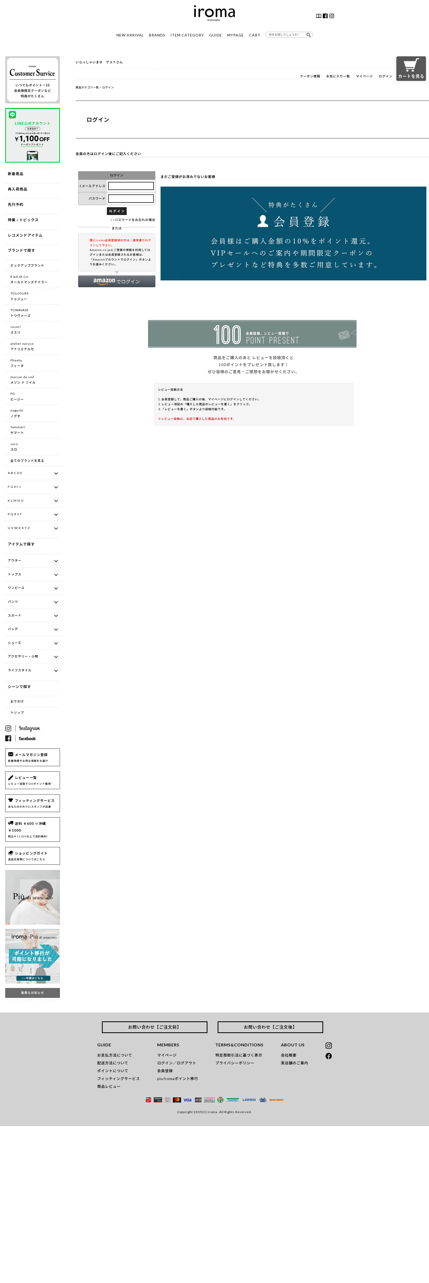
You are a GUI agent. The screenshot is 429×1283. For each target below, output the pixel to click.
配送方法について (112, 1063)
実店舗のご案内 (294, 1063)
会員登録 (165, 1071)
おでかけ (17, 701)
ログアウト (186, 1063)
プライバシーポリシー (234, 1063)
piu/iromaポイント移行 (177, 1078)
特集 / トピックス (23, 220)
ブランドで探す (21, 250)
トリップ (17, 713)
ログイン (385, 76)
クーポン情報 (310, 76)
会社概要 (289, 1055)
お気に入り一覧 (338, 76)
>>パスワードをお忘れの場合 (133, 220)
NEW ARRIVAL (130, 35)
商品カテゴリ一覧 (87, 87)
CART (254, 35)
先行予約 (15, 204)
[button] (116, 281)
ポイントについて (112, 1071)
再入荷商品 (17, 189)
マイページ (364, 76)
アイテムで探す (21, 544)
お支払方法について (114, 1055)
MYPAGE (235, 35)
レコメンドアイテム (25, 235)
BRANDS (157, 35)
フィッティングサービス (118, 1078)
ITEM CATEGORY (187, 35)
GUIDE (215, 35)
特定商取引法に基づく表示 (238, 1055)
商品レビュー (109, 1086)
